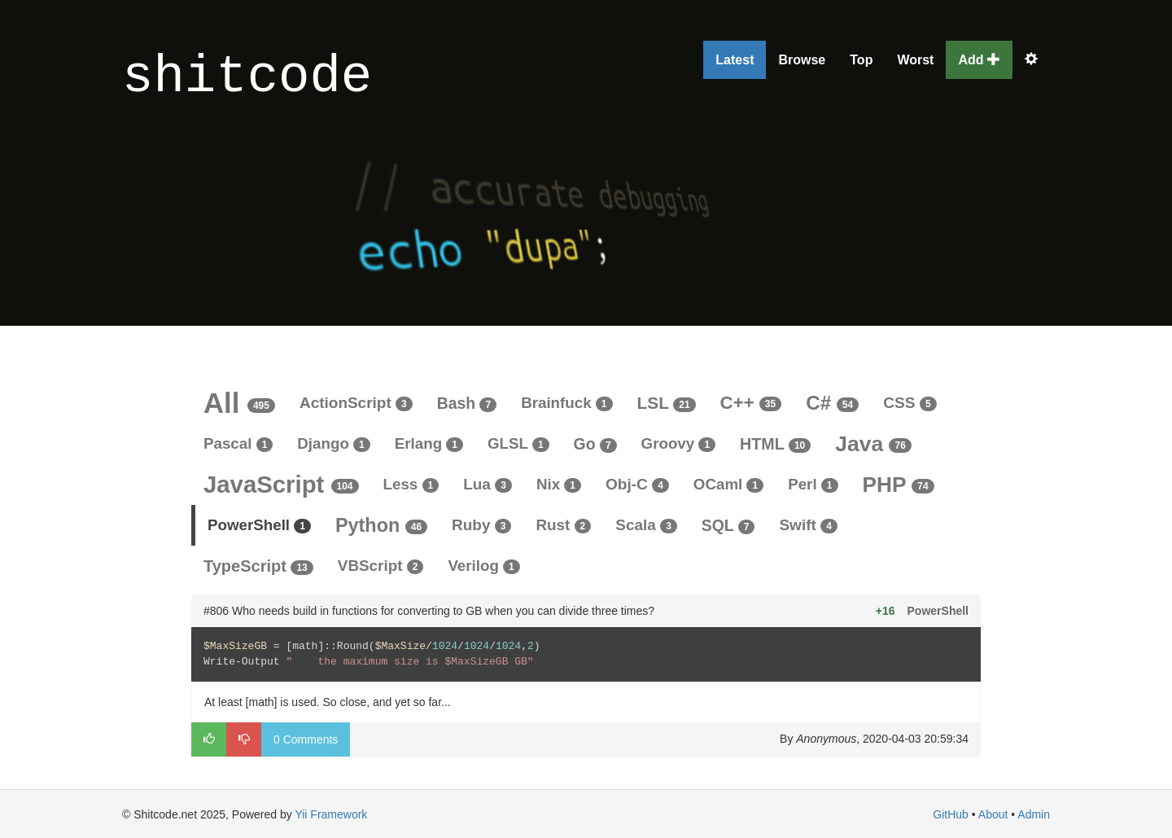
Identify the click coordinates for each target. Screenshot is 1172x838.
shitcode (247, 77)
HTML (775, 444)
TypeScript (258, 566)
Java (873, 444)
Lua (487, 484)
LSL (666, 402)
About (993, 814)
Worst (915, 60)
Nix (558, 484)
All (239, 403)
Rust (563, 524)
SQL (728, 525)
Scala (646, 524)
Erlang (429, 443)
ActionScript (356, 402)
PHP (898, 484)
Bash (466, 403)
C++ (751, 403)
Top (861, 60)
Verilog (483, 565)
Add (979, 60)
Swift (808, 524)
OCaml (728, 484)
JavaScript (281, 484)
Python (381, 525)
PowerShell (259, 524)
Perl (812, 484)
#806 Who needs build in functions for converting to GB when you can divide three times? (428, 610)
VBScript (381, 565)
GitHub (951, 814)
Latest (734, 60)
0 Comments (305, 739)
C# (832, 403)
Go (595, 444)
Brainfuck (566, 402)
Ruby (481, 524)
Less (411, 484)
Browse (801, 60)
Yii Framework (331, 814)
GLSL (518, 443)
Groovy (678, 443)
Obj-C (637, 484)
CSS (909, 402)
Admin (1033, 814)
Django (333, 443)
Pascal (238, 443)
